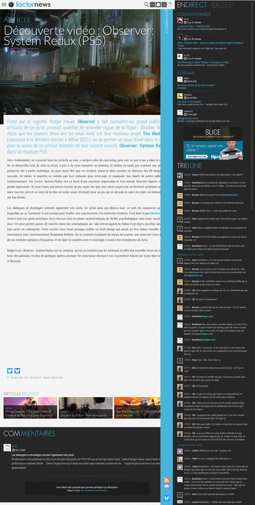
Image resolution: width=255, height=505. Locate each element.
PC (8, 380)
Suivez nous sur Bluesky (176, 498)
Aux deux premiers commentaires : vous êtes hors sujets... (211, 64)
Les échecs (191, 87)
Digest (233, 4)
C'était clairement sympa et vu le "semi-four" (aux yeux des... (212, 48)
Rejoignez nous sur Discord (176, 486)
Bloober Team (17, 380)
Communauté (176, 235)
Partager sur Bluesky (17, 373)
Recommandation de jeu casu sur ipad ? (206, 84)
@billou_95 (29, 51)
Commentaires (203, 13)
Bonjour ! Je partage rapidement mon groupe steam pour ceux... (214, 120)
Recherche (142, 4)
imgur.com (217, 321)
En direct (201, 4)
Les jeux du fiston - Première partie (203, 25)
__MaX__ (197, 35)
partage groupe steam (197, 118)
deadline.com (218, 347)
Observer (85, 121)
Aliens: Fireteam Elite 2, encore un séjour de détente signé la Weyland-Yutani (215, 44)
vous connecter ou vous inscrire (91, 493)
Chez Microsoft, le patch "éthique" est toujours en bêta (212, 61)
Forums (196, 72)
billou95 (17, 48)
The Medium (150, 133)
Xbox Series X (35, 380)
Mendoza (197, 94)
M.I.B (196, 18)
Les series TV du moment (199, 101)
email (17, 51)
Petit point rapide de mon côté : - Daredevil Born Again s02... (212, 104)
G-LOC (196, 54)
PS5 (26, 380)
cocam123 (198, 110)
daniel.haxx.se (220, 280)
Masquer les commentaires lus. (164, 435)
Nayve (196, 77)
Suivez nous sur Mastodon (176, 492)
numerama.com (239, 195)
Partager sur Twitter (9, 373)
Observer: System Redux (53, 380)
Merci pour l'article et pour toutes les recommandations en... (212, 28)
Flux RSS (176, 480)
